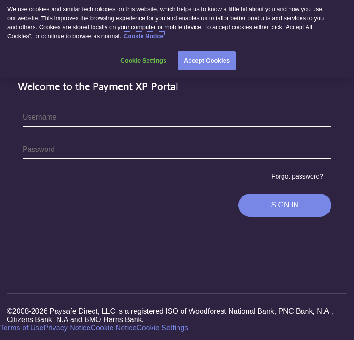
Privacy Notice (66, 328)
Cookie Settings (162, 328)
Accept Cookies (207, 57)
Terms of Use (21, 328)
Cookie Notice (114, 328)
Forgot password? (297, 176)
